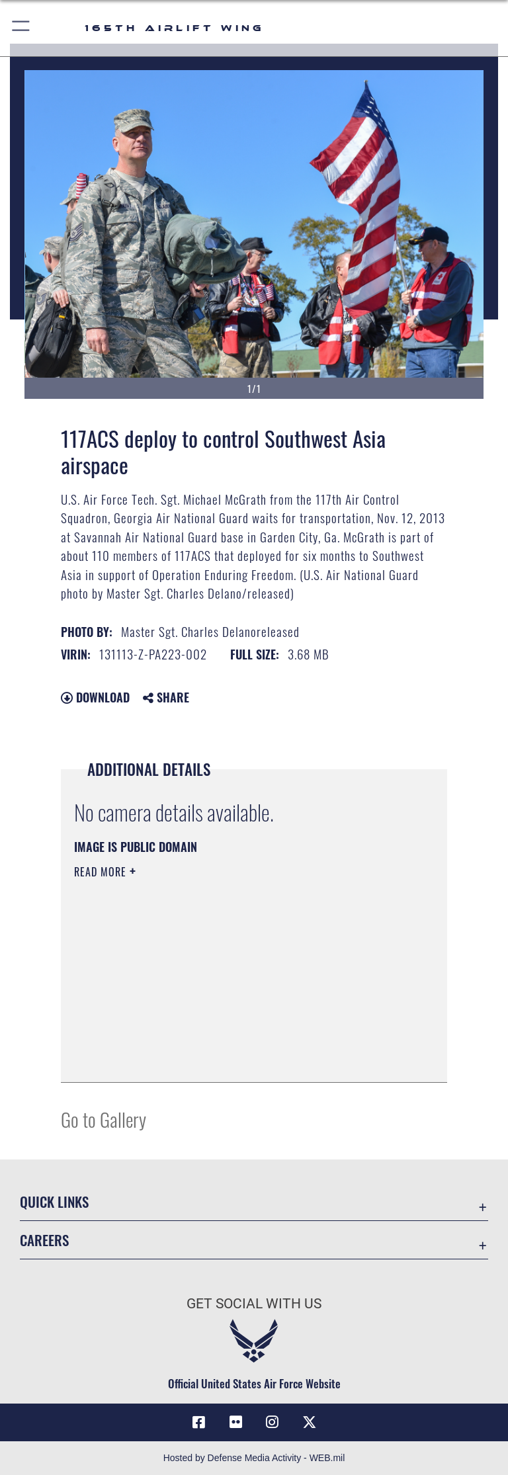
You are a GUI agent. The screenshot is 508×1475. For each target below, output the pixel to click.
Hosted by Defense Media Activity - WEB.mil (254, 1458)
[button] (21, 28)
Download (95, 697)
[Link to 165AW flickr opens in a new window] (235, 1422)
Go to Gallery (103, 1119)
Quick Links (54, 1201)
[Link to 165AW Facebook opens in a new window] (198, 1422)
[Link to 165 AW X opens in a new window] (309, 1422)
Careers (44, 1240)
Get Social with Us (254, 1304)
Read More (102, 872)
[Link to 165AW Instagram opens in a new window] (272, 1422)
